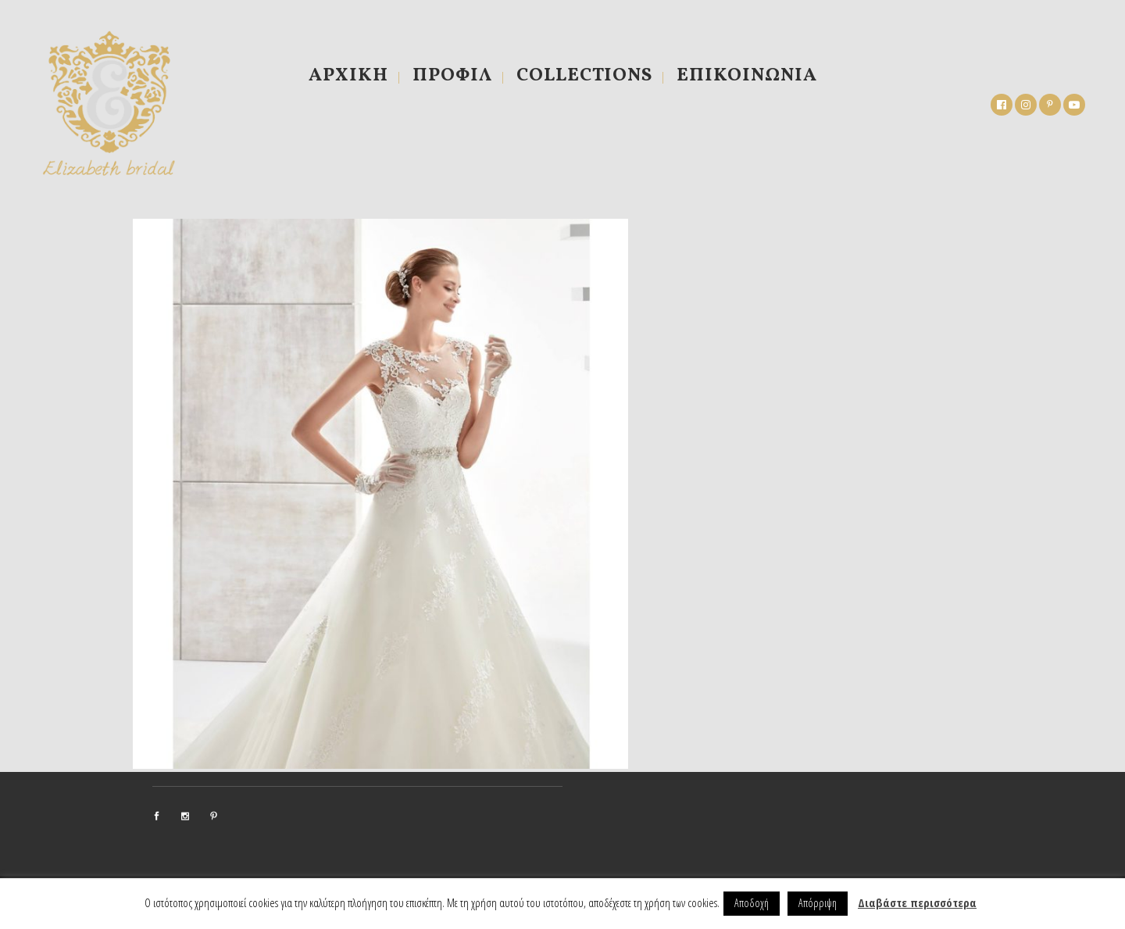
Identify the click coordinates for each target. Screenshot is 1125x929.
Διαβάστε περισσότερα (917, 902)
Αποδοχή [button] (751, 902)
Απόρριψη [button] (817, 902)
